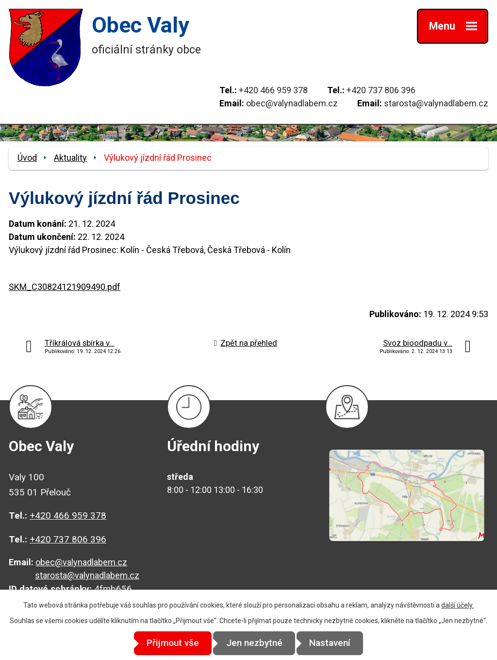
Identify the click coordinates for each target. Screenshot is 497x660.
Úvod (27, 157)
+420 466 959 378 (273, 90)
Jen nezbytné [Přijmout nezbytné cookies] (254, 643)
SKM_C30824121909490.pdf (64, 287)
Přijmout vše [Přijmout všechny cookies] (167, 643)
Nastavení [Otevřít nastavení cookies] (336, 643)
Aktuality (70, 157)
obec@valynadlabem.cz (292, 103)
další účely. (457, 605)
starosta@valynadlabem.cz (436, 103)
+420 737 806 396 (381, 90)
